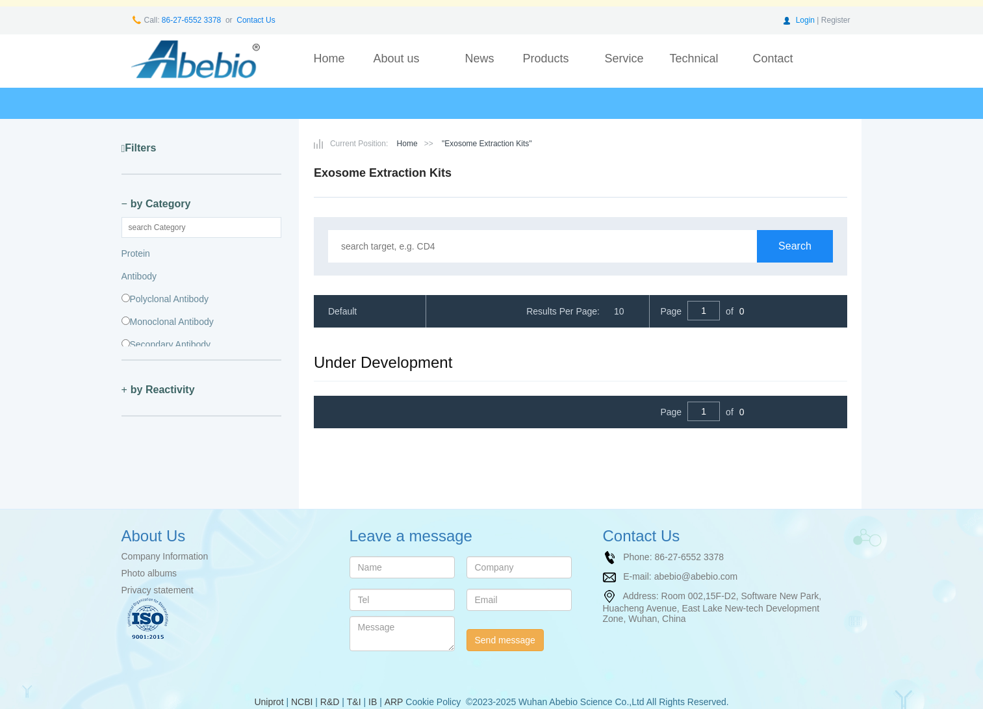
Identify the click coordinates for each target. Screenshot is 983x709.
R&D (330, 702)
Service (623, 58)
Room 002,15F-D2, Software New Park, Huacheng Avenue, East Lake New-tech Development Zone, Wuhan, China (712, 607)
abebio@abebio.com (696, 576)
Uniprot (268, 702)
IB (372, 702)
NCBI (302, 702)
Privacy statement (157, 590)
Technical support (693, 67)
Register (835, 20)
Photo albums (149, 573)
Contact (772, 58)
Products (545, 58)
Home (328, 58)
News (479, 58)
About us (396, 58)
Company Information (165, 556)
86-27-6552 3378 (191, 20)
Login (805, 20)
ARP (394, 702)
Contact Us (255, 20)
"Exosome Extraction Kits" (487, 143)
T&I (354, 702)
